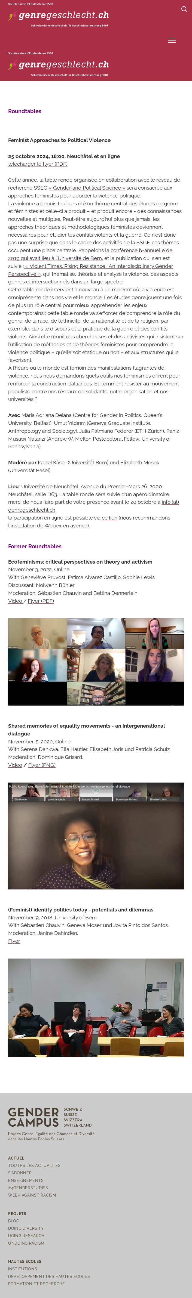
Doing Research (26, 1235)
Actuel (16, 1158)
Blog (13, 1221)
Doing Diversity (26, 1228)
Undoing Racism (26, 1243)
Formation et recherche (36, 1283)
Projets (17, 1213)
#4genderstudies (28, 1187)
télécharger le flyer (38, 164)
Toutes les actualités (34, 1165)
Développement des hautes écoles (49, 1276)
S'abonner (20, 1172)
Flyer (41, 601)
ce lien (109, 518)
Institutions (22, 1268)
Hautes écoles (24, 1261)
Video (15, 601)
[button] (172, 40)
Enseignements (26, 1180)
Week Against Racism (32, 1195)
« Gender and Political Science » (87, 188)
